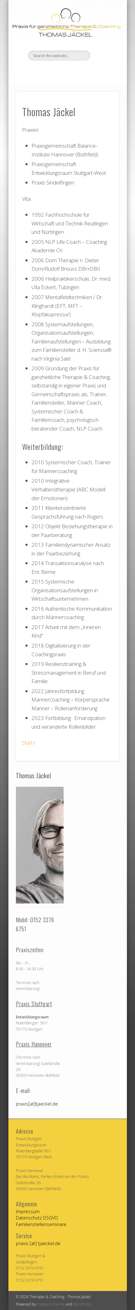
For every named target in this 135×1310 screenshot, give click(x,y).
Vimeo (73, 71)
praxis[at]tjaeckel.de (37, 1104)
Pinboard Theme (51, 1304)
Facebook (60, 71)
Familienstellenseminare (41, 1224)
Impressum (28, 1211)
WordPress (82, 1304)
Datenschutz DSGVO (37, 1218)
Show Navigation (104, 56)
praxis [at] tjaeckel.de (38, 1243)
